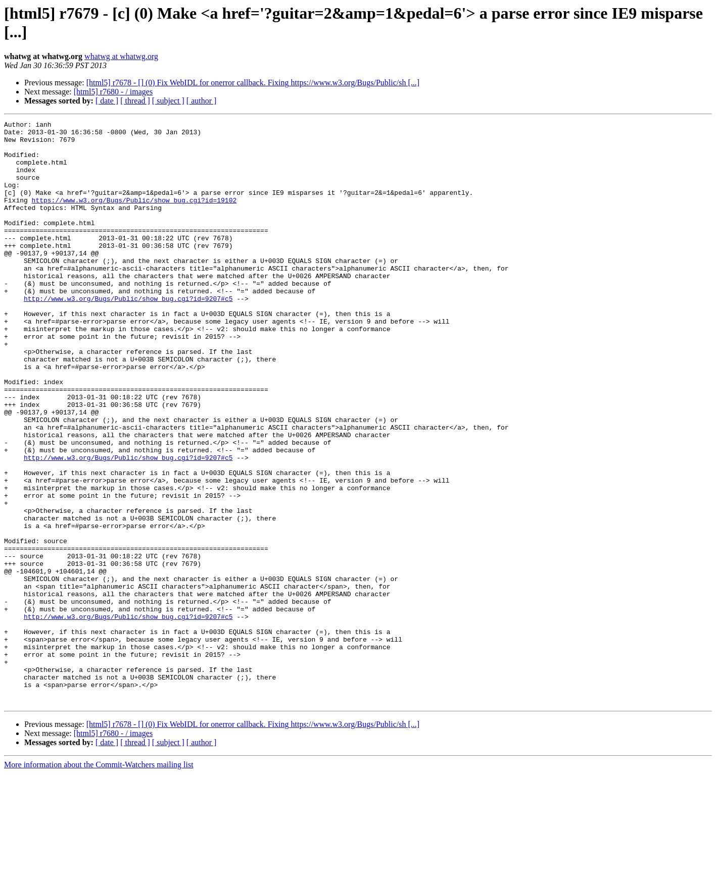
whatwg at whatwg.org (121, 56)
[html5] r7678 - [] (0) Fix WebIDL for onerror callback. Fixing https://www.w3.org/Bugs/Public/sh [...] (253, 82)
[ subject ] (168, 100)
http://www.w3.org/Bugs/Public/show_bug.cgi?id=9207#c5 (128, 334)
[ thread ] (135, 100)
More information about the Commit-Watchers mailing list (99, 881)
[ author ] (201, 100)
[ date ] (107, 100)
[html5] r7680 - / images (113, 91)
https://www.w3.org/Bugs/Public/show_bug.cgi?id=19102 (134, 216)
